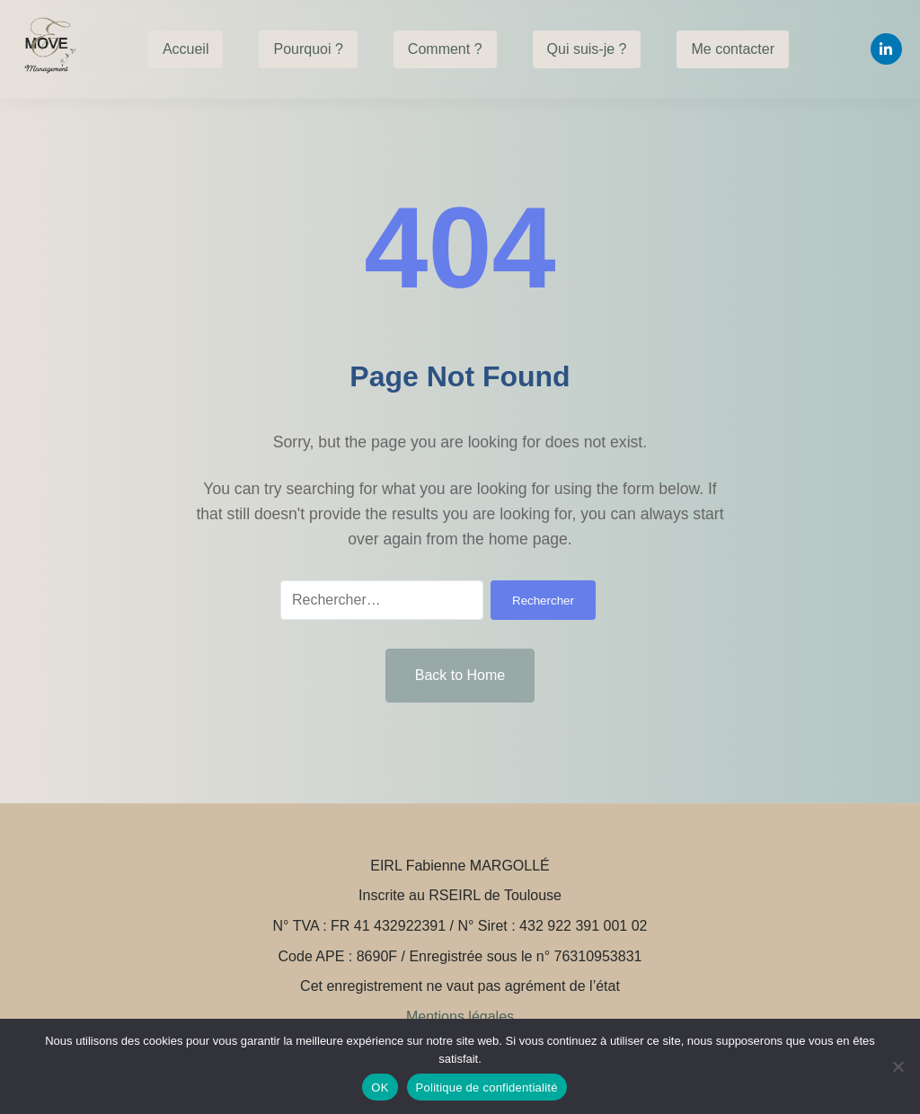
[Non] (898, 1066)
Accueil (186, 49)
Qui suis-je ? (587, 49)
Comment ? (445, 49)
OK (379, 1087)
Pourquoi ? (307, 49)
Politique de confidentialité (487, 1087)
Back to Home (460, 675)
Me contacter (732, 49)
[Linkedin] (886, 49)
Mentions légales (460, 1016)
